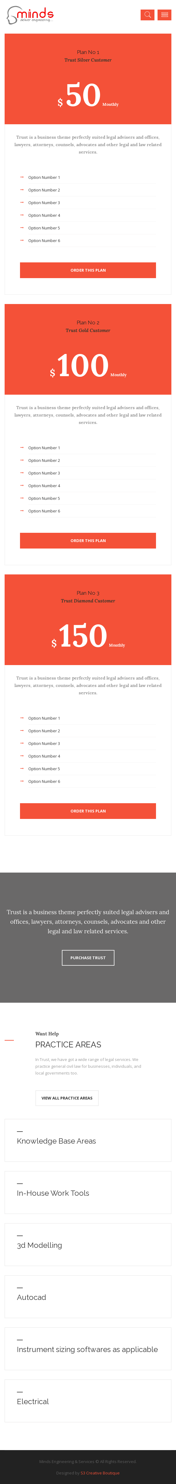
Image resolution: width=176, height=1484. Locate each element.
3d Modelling (39, 1245)
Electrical (33, 1401)
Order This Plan (88, 270)
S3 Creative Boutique (100, 1473)
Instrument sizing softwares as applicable (87, 1349)
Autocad (31, 1297)
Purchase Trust (88, 957)
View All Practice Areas (67, 1098)
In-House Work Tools (53, 1193)
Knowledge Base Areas (56, 1141)
